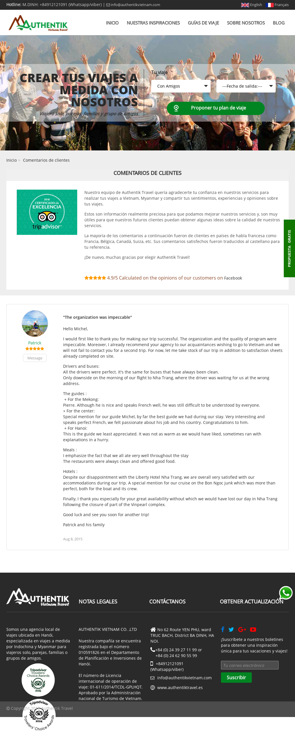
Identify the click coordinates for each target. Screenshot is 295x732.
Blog (279, 23)
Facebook (233, 278)
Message (34, 358)
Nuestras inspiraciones (153, 23)
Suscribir (236, 677)
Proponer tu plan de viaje (218, 108)
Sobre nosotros (246, 23)
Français (277, 4)
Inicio (112, 23)
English (251, 4)
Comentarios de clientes (46, 160)
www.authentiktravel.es (180, 687)
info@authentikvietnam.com (133, 4)
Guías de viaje (203, 23)
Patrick (34, 343)
